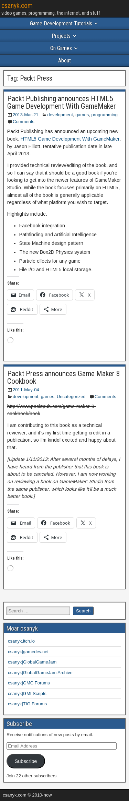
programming (104, 114)
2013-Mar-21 (25, 114)
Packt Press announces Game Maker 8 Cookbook (63, 377)
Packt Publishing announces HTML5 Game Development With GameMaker (61, 102)
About (64, 60)
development (60, 114)
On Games (61, 48)
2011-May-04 (26, 389)
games (82, 114)
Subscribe (25, 761)
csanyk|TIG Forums (27, 703)
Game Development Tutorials (61, 23)
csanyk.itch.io (21, 641)
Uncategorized (71, 396)
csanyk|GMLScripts (27, 693)
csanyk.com (17, 5)
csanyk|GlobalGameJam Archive (40, 672)
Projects (61, 36)
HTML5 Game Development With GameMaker (70, 139)
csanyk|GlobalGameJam (32, 662)
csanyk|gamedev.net (28, 651)
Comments (23, 121)
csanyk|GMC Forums (29, 682)
